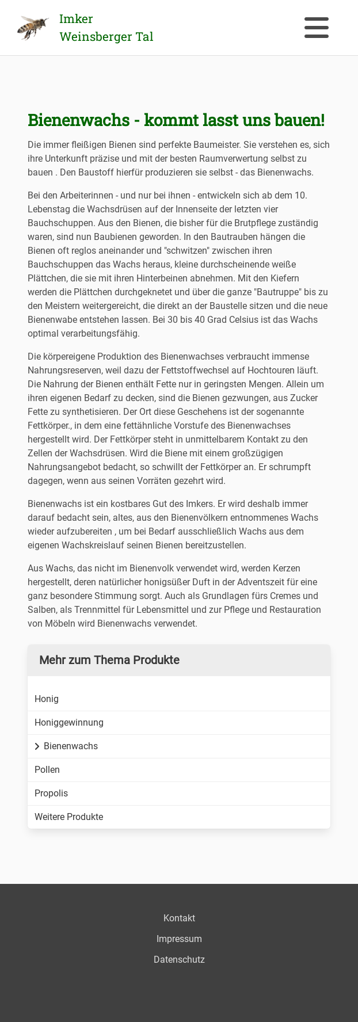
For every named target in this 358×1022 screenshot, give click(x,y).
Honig (47, 698)
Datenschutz (179, 959)
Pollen (47, 769)
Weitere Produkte (69, 816)
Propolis (51, 793)
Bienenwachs (66, 746)
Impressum (179, 938)
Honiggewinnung (69, 722)
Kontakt (179, 918)
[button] (316, 27)
